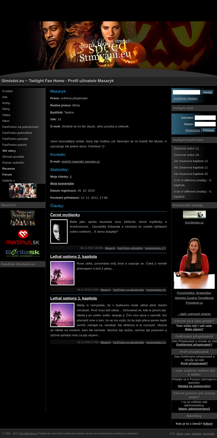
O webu (7, 91)
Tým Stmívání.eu (28, 433)
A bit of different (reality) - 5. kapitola (193, 194)
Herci (6, 121)
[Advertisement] (108, 10)
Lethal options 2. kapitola (73, 256)
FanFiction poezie (14, 144)
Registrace (192, 130)
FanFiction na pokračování (20, 127)
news (187, 433)
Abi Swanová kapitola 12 (191, 161)
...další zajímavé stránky (194, 314)
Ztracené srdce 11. (187, 148)
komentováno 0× (156, 289)
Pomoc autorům (13, 162)
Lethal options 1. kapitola (73, 298)
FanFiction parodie (15, 138)
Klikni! (208, 423)
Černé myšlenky (65, 215)
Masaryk (110, 248)
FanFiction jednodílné (17, 133)
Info (5, 97)
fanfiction (197, 433)
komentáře (209, 433)
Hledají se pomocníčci (194, 386)
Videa (6, 115)
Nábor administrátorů (194, 408)
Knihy (6, 103)
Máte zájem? (194, 329)
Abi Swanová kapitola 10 (191, 174)
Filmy (6, 109)
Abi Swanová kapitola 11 (191, 167)
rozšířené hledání (186, 98)
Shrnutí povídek (13, 156)
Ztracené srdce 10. (187, 155)
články (179, 433)
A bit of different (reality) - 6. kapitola (193, 183)
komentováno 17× (155, 248)
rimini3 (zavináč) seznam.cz (80, 161)
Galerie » (8, 180)
